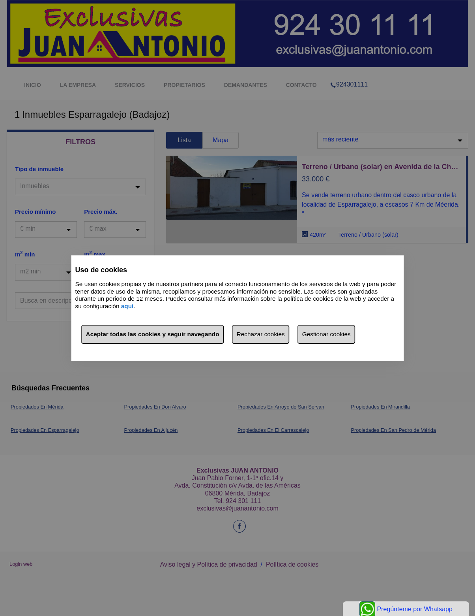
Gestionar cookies (326, 334)
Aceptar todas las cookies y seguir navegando (152, 334)
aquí (127, 306)
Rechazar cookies (261, 334)
